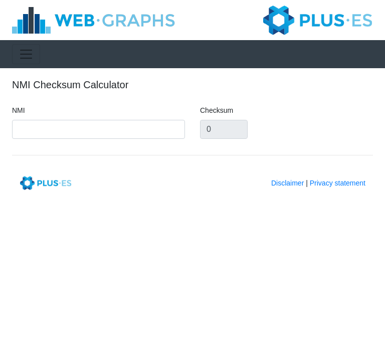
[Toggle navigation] (26, 54)
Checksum (216, 110)
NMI (18, 110)
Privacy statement (337, 183)
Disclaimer (287, 183)
